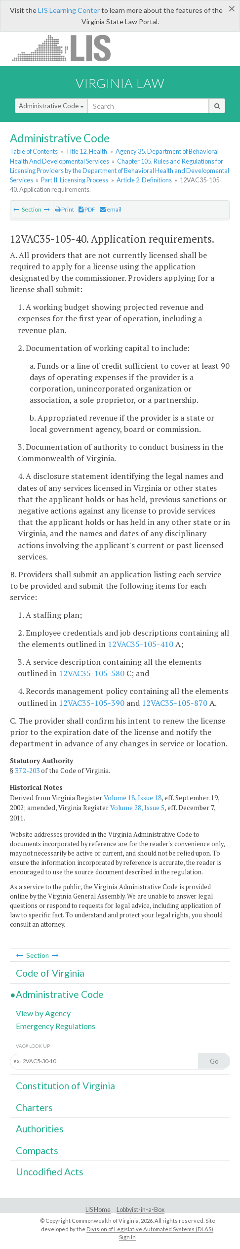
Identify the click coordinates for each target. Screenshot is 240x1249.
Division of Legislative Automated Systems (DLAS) (149, 1229)
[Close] (232, 8)
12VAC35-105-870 (174, 702)
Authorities (40, 1128)
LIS (67, 47)
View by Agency (43, 1013)
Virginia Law (120, 83)
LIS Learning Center (69, 10)
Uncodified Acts (49, 1171)
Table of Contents (34, 151)
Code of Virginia (50, 973)
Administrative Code (51, 106)
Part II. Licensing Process (74, 180)
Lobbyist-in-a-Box (140, 1209)
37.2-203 (27, 770)
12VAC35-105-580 (91, 673)
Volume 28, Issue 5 (137, 807)
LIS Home (98, 1209)
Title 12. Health (86, 151)
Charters (34, 1107)
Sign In (127, 1237)
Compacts (37, 1150)
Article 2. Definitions (144, 180)
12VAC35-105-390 (91, 702)
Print (64, 209)
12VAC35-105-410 (140, 644)
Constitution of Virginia (65, 1085)
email (110, 209)
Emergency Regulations (55, 1026)
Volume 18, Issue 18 (132, 797)
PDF (87, 209)
